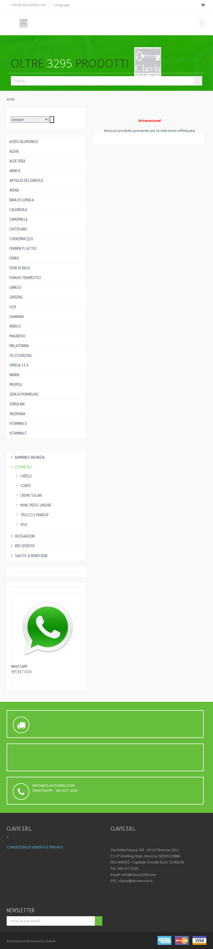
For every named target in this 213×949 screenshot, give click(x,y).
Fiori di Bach (19, 268)
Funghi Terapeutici (25, 277)
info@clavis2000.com (28, 4)
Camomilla (18, 219)
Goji (12, 306)
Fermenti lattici (23, 248)
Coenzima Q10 (21, 238)
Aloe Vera (17, 161)
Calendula (18, 209)
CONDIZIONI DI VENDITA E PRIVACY (35, 847)
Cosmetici (20, 467)
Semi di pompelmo (24, 394)
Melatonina (19, 345)
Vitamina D (18, 423)
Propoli (15, 384)
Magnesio (17, 336)
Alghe (14, 151)
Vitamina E (17, 433)
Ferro (14, 258)
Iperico (15, 326)
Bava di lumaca (21, 199)
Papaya (14, 374)
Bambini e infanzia (27, 457)
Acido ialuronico (23, 141)
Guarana (16, 316)
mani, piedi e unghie (33, 505)
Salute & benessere (28, 555)
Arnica (14, 170)
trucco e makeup (32, 514)
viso (21, 524)
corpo (23, 485)
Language (62, 4)
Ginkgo (15, 287)
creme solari (28, 495)
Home (11, 99)
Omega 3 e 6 (19, 365)
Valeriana (17, 413)
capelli (23, 476)
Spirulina (17, 404)
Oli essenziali (20, 355)
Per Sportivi (22, 546)
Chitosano (18, 229)
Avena (14, 190)
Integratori (22, 536)
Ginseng (16, 297)
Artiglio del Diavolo (26, 180)
